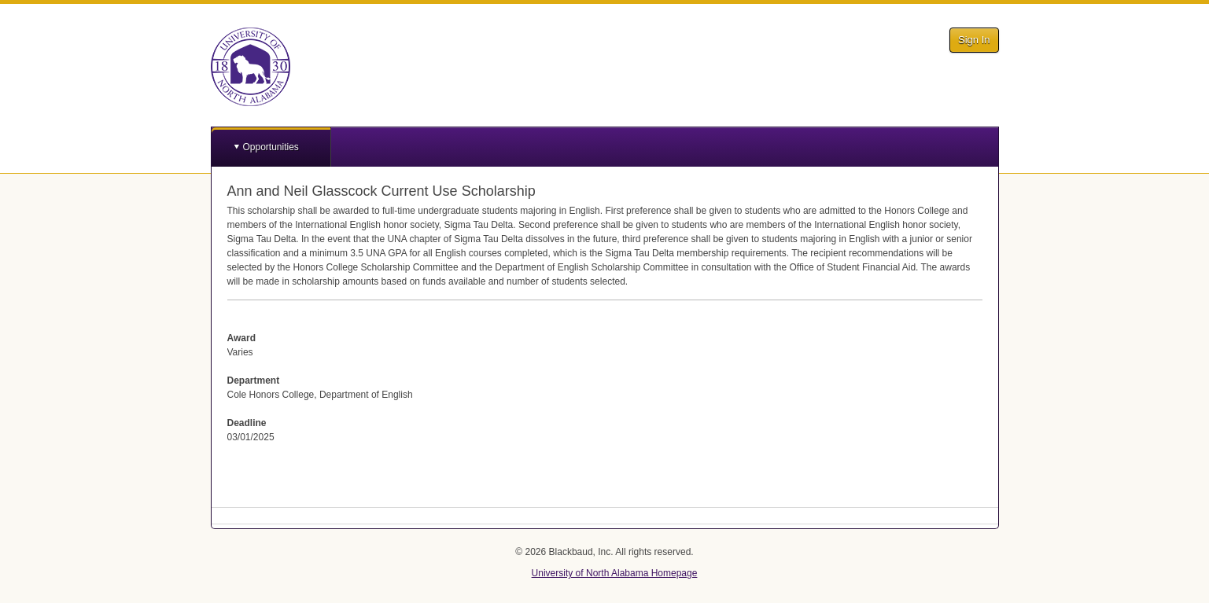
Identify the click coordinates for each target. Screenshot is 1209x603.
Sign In (974, 40)
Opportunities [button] (271, 147)
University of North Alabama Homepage (615, 573)
